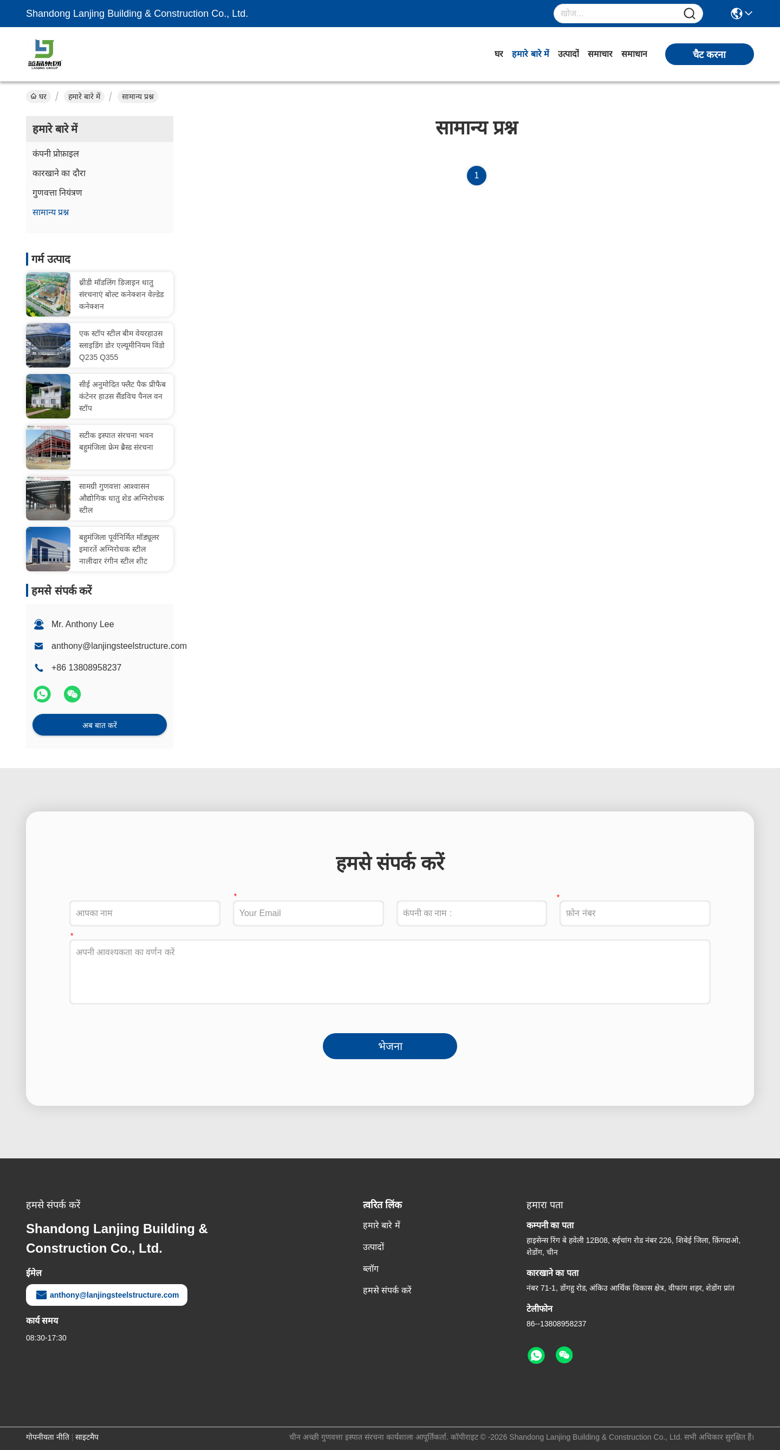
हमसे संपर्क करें (387, 1290)
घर (499, 54)
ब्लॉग (371, 1268)
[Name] (689, 14)
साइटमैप (87, 1437)
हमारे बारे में (530, 54)
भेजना (390, 1046)
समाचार (600, 54)
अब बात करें (99, 725)
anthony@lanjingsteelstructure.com (119, 645)
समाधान (634, 54)
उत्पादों (568, 54)
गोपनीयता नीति (47, 1437)
